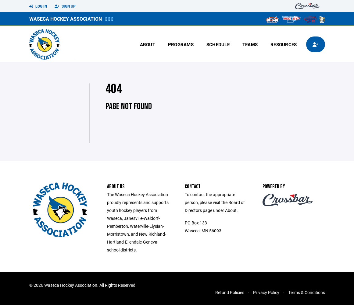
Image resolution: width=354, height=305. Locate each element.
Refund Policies (229, 292)
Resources (283, 44)
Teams (250, 44)
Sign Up (65, 6)
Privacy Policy (266, 292)
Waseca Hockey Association (65, 19)
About (147, 44)
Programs (181, 44)
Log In (38, 6)
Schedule (218, 44)
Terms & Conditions (306, 292)
